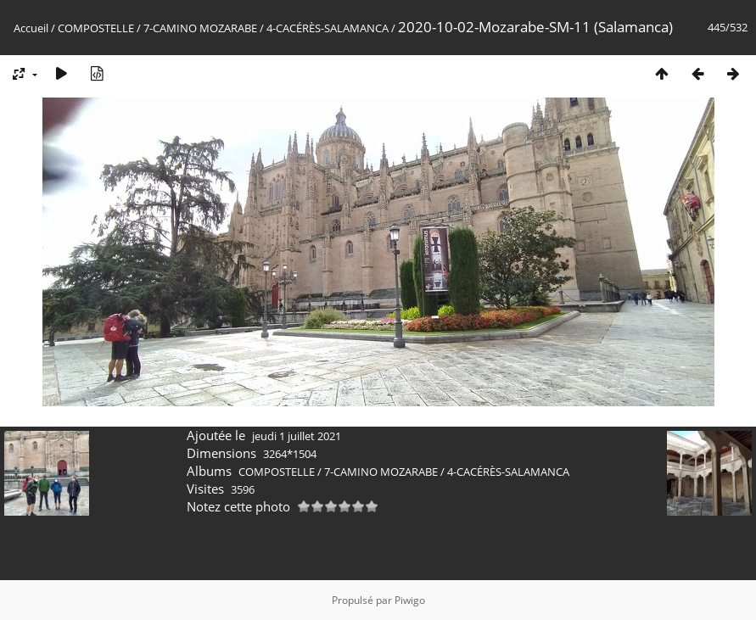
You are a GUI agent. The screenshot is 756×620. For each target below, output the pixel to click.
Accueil (31, 28)
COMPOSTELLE (96, 28)
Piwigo (410, 600)
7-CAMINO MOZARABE (200, 28)
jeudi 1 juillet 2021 (296, 436)
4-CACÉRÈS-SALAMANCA (327, 28)
